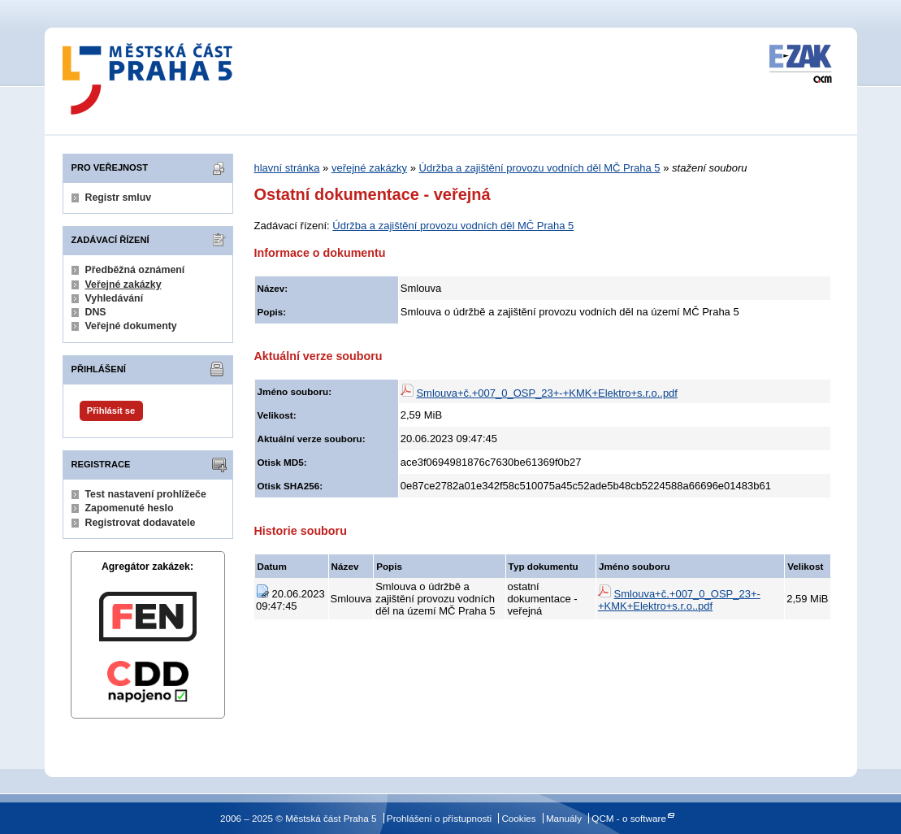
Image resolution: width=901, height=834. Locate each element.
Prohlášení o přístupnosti (439, 818)
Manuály (564, 818)
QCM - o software (628, 818)
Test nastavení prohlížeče (145, 494)
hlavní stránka (287, 168)
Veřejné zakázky (123, 284)
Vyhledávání (114, 298)
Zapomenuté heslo (129, 508)
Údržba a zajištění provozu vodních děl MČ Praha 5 (540, 168)
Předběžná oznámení (135, 270)
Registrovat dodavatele (140, 522)
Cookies (518, 818)
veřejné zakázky (369, 168)
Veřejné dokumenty (131, 326)
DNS (95, 312)
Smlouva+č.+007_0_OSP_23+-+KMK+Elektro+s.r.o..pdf (547, 393)
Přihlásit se (111, 410)
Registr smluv (118, 197)
